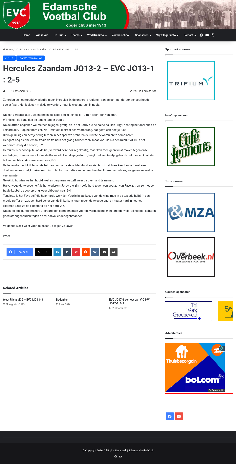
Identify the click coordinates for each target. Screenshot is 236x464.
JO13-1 (19, 49)
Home (26, 35)
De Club (58, 35)
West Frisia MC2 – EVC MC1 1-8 (23, 299)
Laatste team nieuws (30, 58)
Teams (75, 35)
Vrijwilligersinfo (166, 35)
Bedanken (62, 299)
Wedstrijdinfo (95, 35)
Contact (188, 35)
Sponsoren (141, 35)
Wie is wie (42, 35)
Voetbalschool (121, 35)
